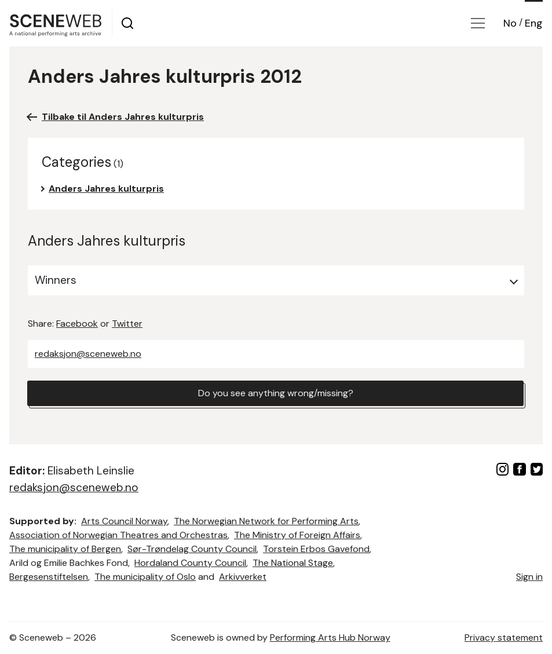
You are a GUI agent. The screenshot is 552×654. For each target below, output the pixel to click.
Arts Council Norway (124, 521)
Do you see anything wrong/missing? (275, 393)
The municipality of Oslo (145, 577)
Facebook (77, 323)
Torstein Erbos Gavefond (316, 549)
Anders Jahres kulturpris (106, 188)
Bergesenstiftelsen (48, 577)
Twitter (127, 323)
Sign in (529, 577)
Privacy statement (504, 637)
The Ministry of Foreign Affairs (297, 535)
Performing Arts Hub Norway (330, 637)
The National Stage (293, 563)
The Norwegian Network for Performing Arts (266, 521)
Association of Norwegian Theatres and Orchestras (118, 535)
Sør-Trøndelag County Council (192, 549)
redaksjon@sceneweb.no (88, 354)
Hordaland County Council (190, 563)
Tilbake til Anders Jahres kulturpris (123, 117)
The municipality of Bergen (65, 549)
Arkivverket (242, 577)
